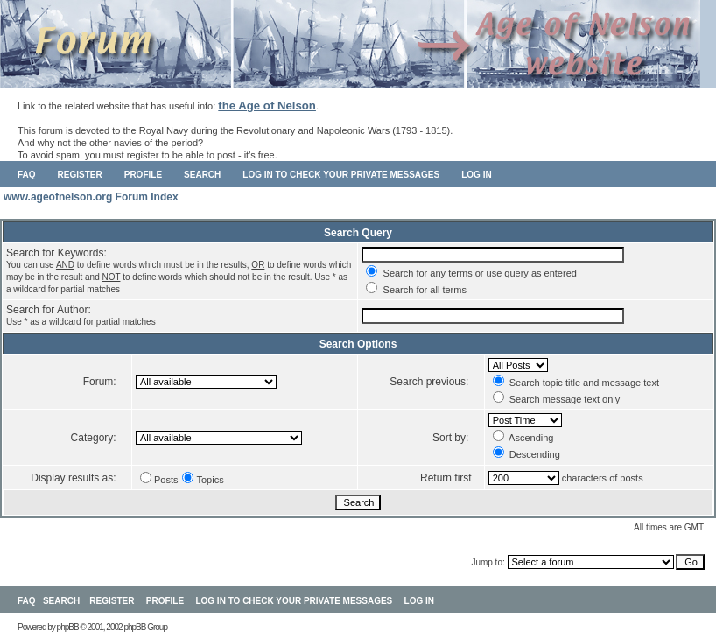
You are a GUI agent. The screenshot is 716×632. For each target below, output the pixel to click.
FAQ (27, 174)
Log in (476, 174)
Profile (143, 174)
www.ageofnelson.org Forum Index (91, 197)
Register (80, 174)
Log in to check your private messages (340, 174)
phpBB (68, 627)
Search (202, 174)
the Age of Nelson (267, 105)
